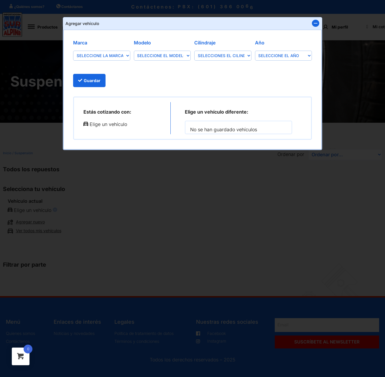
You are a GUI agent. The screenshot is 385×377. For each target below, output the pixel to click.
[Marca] (101, 55)
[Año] (283, 55)
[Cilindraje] (222, 55)
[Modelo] (162, 55)
